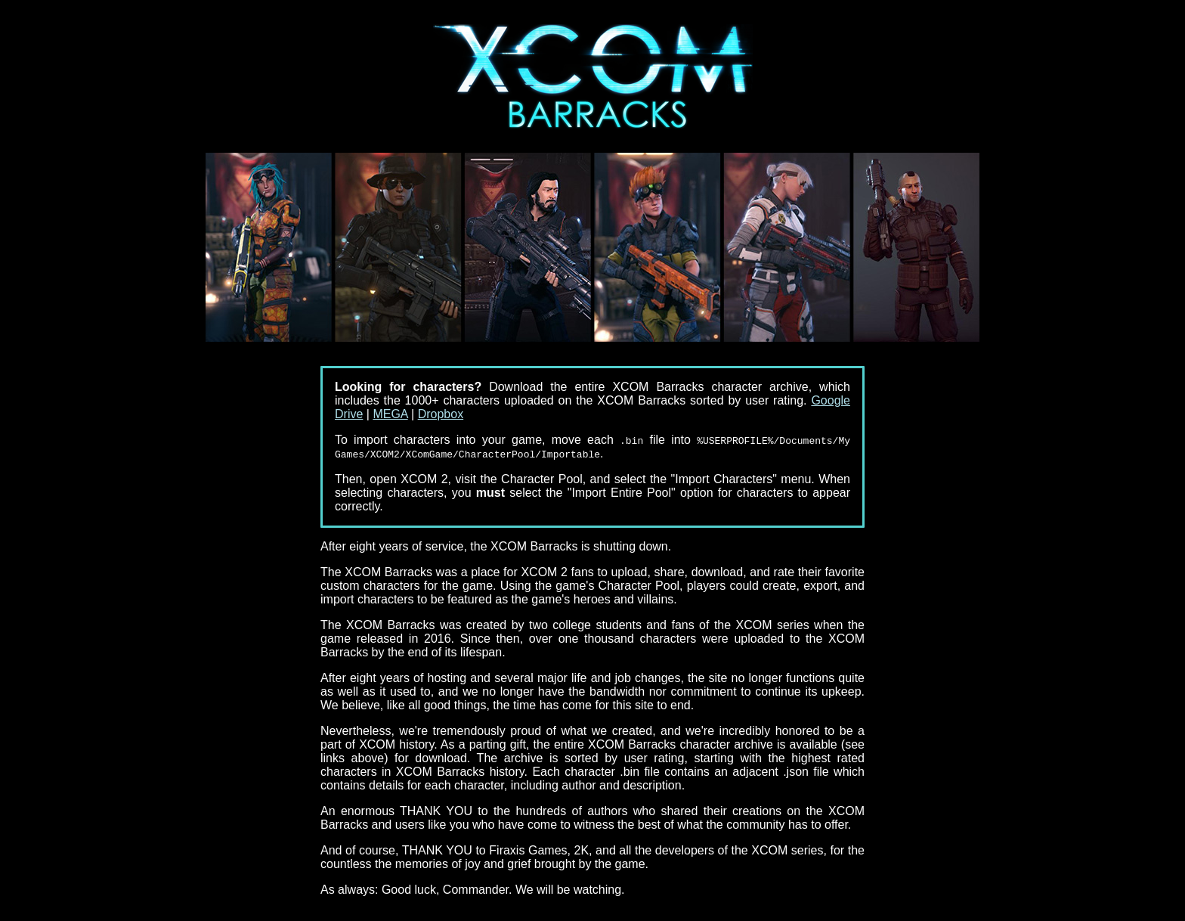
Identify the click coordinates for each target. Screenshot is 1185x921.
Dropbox (440, 414)
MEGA (390, 414)
